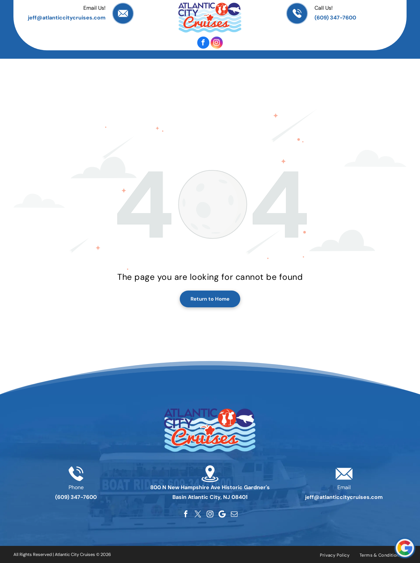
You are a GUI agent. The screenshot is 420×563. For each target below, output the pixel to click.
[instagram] (217, 43)
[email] (234, 514)
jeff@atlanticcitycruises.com (67, 17)
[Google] (222, 514)
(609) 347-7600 (335, 17)
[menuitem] (46, 62)
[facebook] (203, 43)
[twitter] (198, 514)
